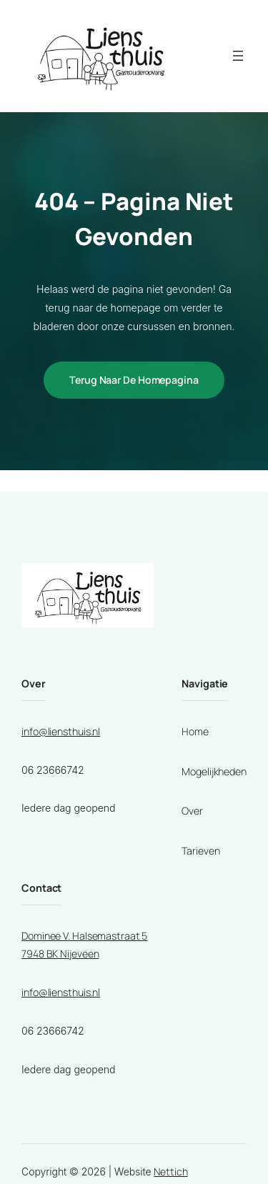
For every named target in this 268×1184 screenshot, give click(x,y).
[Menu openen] (238, 55)
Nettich (170, 1171)
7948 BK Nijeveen (60, 953)
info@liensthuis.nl (60, 731)
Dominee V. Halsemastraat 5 (84, 935)
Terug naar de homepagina (134, 380)
